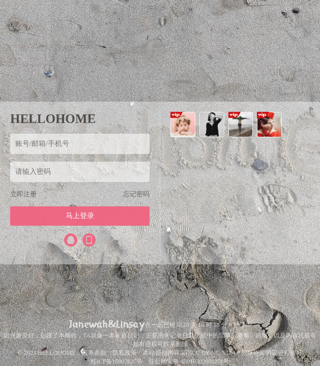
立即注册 (23, 194)
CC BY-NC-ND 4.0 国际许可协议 (235, 352)
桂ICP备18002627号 (117, 361)
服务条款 (94, 352)
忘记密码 (136, 194)
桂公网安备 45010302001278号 (189, 361)
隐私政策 (124, 352)
